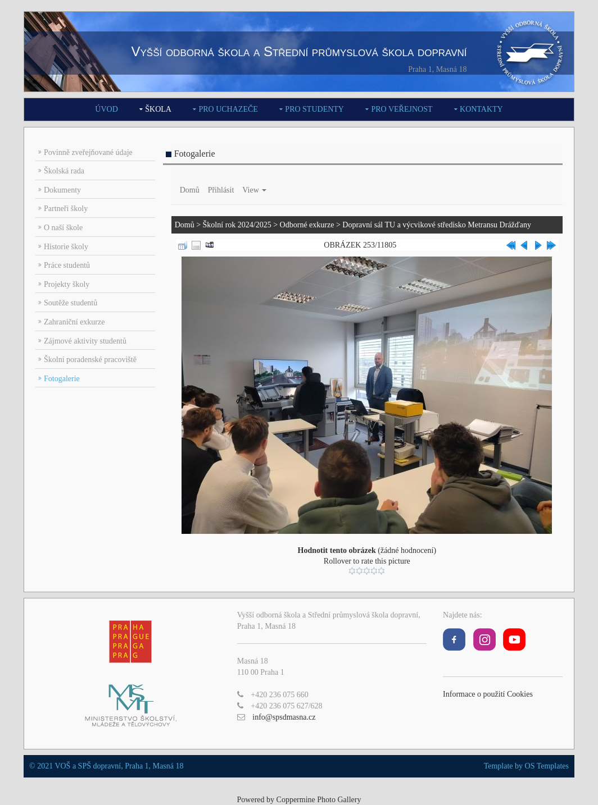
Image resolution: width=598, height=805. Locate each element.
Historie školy (66, 247)
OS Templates (547, 766)
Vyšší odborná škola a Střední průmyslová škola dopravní (298, 51)
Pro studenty (314, 109)
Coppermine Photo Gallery (319, 799)
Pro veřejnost (401, 109)
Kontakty (481, 109)
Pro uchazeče (227, 109)
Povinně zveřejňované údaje (88, 152)
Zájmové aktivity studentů (85, 341)
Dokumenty (62, 190)
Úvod (106, 109)
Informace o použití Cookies (488, 694)
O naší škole (63, 227)
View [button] (254, 190)
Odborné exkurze (307, 225)
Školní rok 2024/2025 (237, 225)
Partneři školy (66, 208)
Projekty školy (66, 284)
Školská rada (64, 171)
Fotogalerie (62, 378)
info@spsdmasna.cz (283, 717)
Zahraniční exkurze (74, 322)
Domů (190, 190)
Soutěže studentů (70, 303)
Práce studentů (67, 265)
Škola (158, 109)
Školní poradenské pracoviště (90, 359)
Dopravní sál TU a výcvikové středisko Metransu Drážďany (436, 225)
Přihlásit (221, 190)
